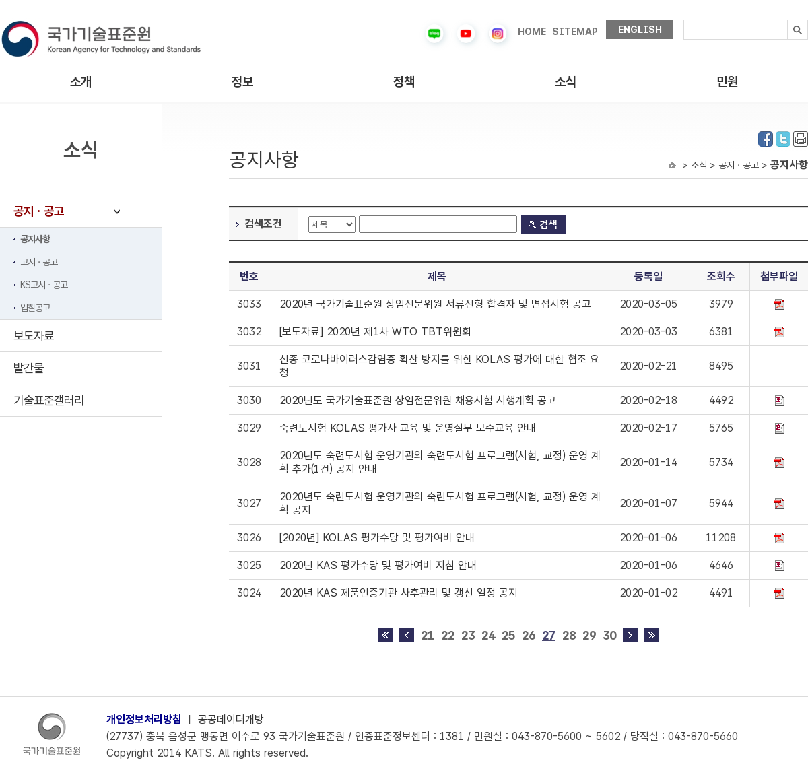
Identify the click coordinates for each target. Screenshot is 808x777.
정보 (242, 82)
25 (508, 635)
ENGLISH (640, 29)
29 (589, 635)
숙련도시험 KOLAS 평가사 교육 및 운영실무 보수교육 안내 (407, 427)
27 (549, 635)
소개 (81, 82)
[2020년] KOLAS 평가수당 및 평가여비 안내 (377, 537)
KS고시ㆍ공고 (43, 284)
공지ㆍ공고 (38, 211)
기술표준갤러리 (48, 400)
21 (427, 635)
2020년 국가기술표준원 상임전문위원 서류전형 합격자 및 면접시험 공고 (435, 304)
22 (447, 635)
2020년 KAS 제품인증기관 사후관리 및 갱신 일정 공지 (398, 592)
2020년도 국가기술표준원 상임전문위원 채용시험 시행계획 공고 (417, 400)
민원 (727, 82)
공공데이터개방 (231, 719)
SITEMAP (575, 31)
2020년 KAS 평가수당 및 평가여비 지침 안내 (378, 565)
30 (609, 635)
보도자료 (33, 336)
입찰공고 (35, 307)
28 (569, 635)
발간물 (28, 368)
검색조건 (263, 223)
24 (488, 635)
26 (528, 635)
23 (468, 635)
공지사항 (35, 239)
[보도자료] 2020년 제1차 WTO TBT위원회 (375, 331)
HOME (532, 31)
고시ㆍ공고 (38, 262)
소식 (565, 82)
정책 (404, 82)
